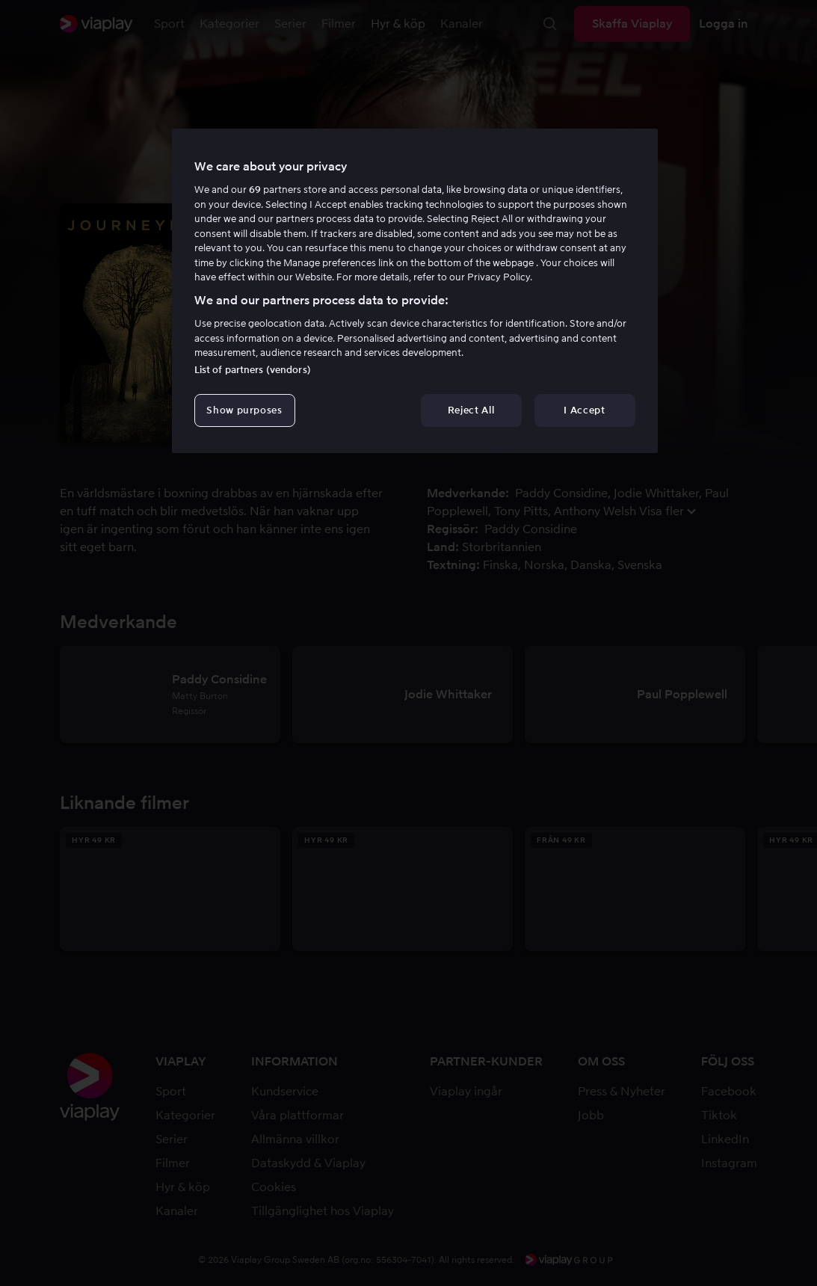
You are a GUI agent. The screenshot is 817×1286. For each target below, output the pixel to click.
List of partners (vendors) (252, 369)
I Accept (584, 410)
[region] (415, 291)
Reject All (471, 410)
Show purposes (244, 410)
